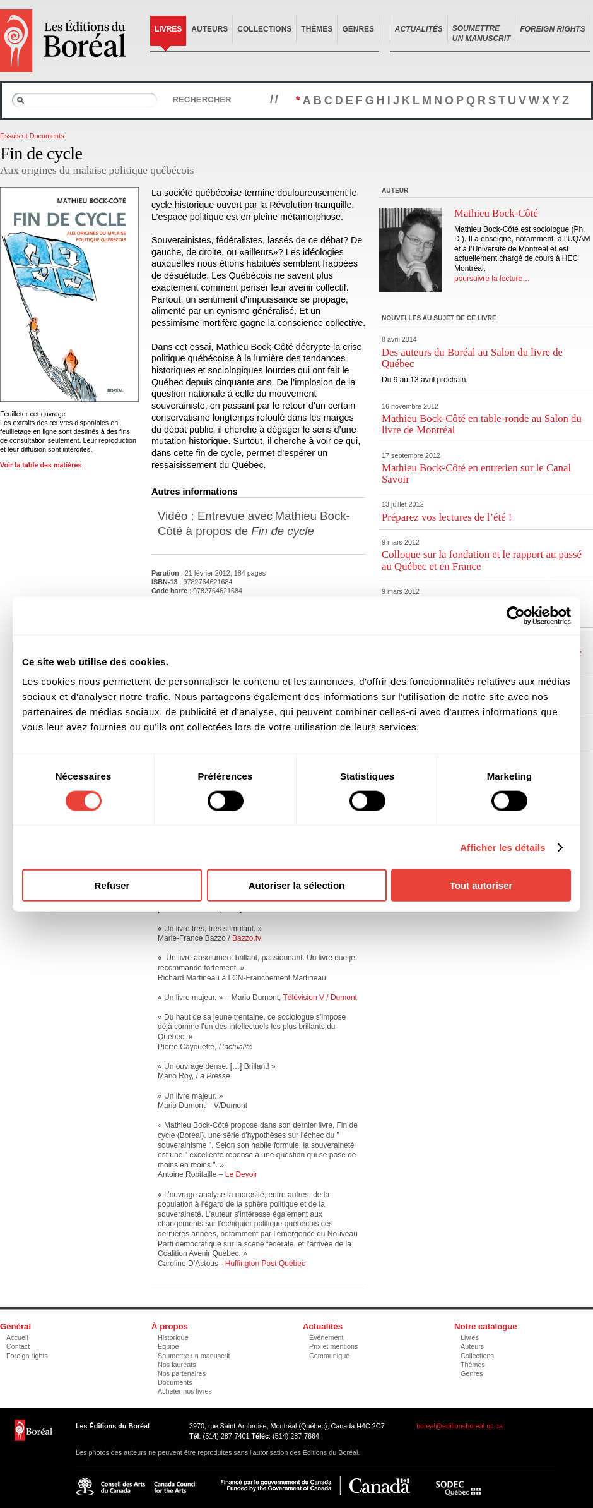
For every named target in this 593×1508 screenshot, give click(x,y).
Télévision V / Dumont (320, 997)
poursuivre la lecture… (492, 278)
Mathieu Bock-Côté (496, 213)
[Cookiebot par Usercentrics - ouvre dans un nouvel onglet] (516, 615)
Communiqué (329, 1356)
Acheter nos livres (185, 1391)
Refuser (112, 885)
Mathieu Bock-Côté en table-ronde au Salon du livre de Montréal (482, 424)
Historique (173, 1337)
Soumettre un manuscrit (194, 1356)
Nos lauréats (177, 1364)
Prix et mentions (333, 1346)
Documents (175, 1382)
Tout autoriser (481, 885)
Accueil (17, 1337)
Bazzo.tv (246, 938)
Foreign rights (27, 1356)
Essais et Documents (32, 136)
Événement (326, 1337)
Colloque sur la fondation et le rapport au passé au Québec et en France (482, 560)
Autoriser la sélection (297, 885)
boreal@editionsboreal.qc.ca (459, 1426)
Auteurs (209, 29)
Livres (168, 29)
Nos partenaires (182, 1373)
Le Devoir (241, 1174)
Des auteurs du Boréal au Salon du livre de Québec (472, 358)
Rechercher (201, 99)
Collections (264, 29)
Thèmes (316, 29)
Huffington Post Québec (265, 1263)
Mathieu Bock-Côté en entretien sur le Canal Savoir (476, 473)
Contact (18, 1346)
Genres (358, 29)
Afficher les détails (502, 846)
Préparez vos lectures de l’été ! (447, 517)
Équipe (168, 1346)
